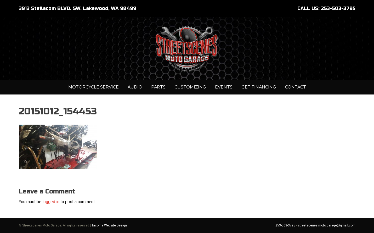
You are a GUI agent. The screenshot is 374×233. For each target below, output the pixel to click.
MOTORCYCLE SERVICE (93, 87)
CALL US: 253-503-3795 (326, 8)
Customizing (190, 87)
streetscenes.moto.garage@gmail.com (326, 225)
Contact (295, 87)
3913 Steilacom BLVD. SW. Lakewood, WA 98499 (77, 8)
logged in (50, 201)
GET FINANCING (258, 87)
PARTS (158, 87)
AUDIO (135, 87)
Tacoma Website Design (109, 225)
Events (224, 87)
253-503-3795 (285, 225)
